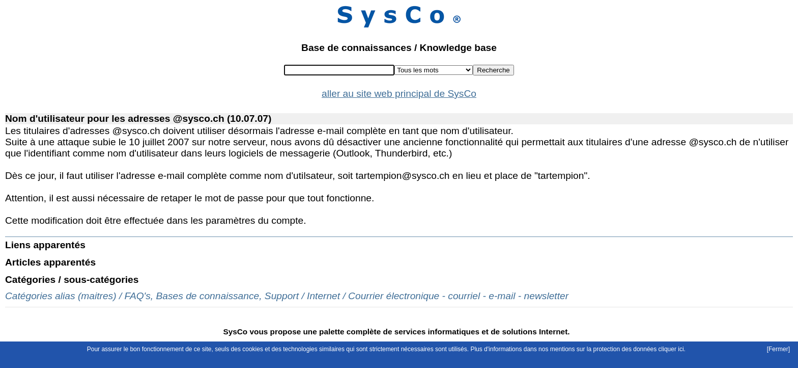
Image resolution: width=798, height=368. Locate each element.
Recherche (493, 70)
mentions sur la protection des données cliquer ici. (618, 349)
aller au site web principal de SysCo (399, 93)
